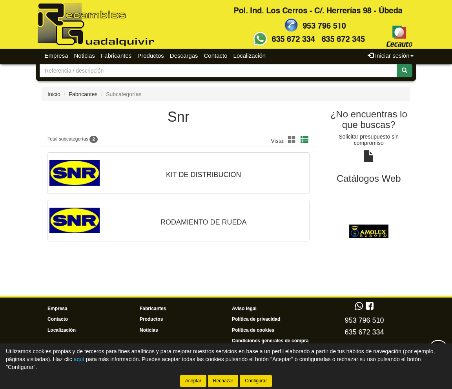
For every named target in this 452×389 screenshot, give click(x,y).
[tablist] (369, 231)
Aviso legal (244, 308)
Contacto (216, 55)
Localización (249, 55)
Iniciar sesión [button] (391, 55)
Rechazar (223, 381)
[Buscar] (404, 70)
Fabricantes (116, 55)
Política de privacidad (256, 319)
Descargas (184, 55)
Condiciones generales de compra (270, 340)
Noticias (84, 55)
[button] (293, 140)
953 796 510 (364, 320)
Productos (150, 55)
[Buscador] (218, 70)
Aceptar (193, 381)
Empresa (56, 55)
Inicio (53, 94)
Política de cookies (253, 330)
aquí (79, 359)
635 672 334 (364, 332)
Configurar (256, 381)
